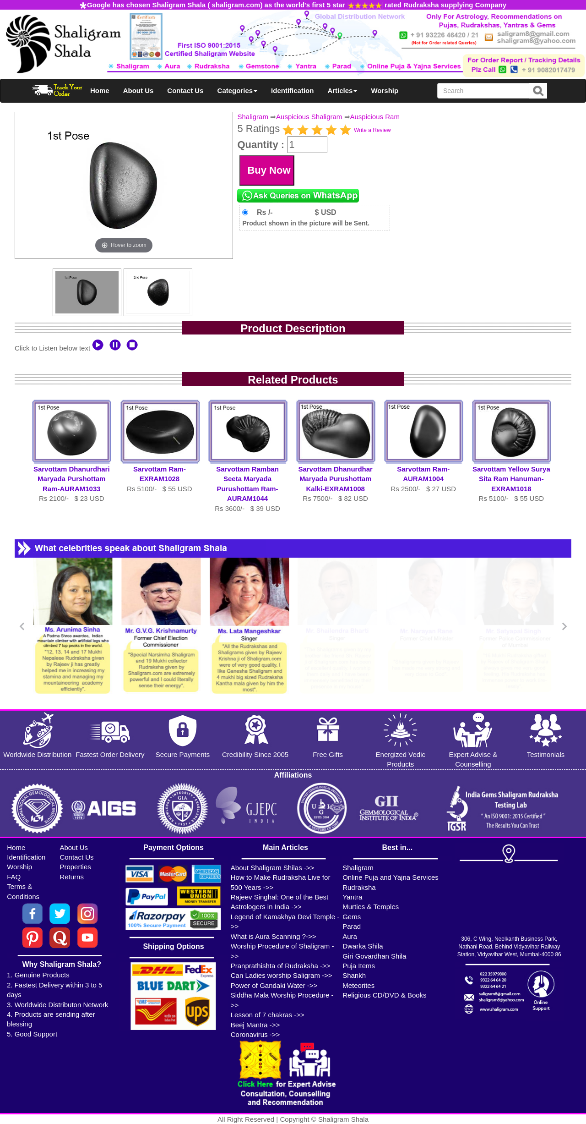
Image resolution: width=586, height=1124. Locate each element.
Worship (384, 90)
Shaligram (252, 117)
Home (99, 90)
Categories (237, 90)
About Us (138, 90)
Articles (342, 90)
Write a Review (372, 130)
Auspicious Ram (375, 117)
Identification (292, 90)
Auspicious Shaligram (309, 117)
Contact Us (185, 90)
